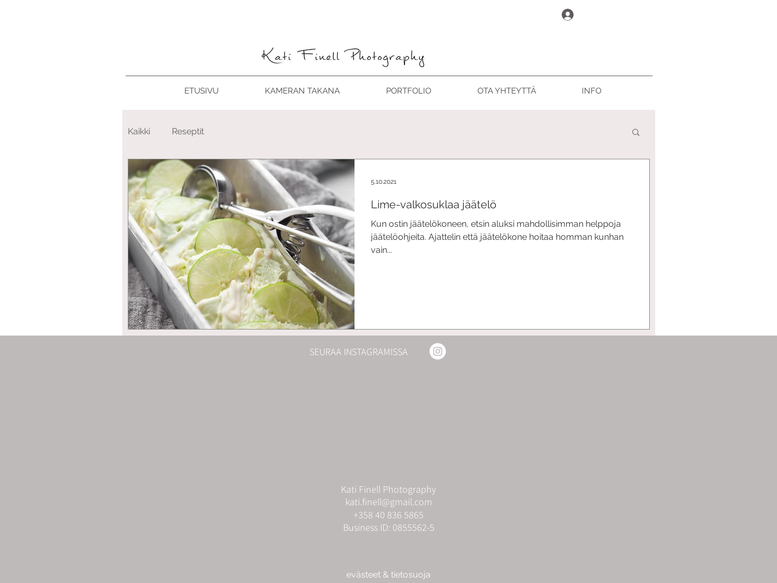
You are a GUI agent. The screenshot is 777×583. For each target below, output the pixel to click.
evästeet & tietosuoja (388, 574)
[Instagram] (438, 351)
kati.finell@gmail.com (388, 501)
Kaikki (139, 131)
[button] (636, 133)
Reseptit (188, 131)
